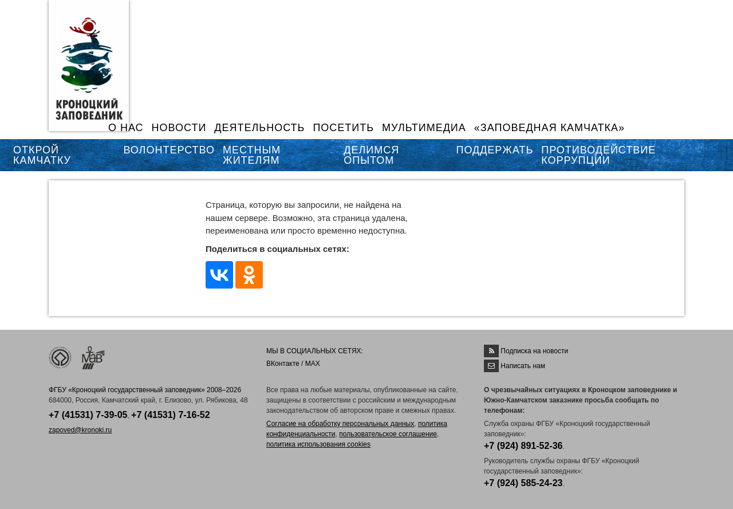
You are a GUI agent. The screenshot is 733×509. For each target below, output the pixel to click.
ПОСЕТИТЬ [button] (343, 127)
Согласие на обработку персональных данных (340, 424)
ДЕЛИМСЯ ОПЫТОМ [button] (371, 155)
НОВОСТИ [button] (179, 127)
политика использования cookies (318, 444)
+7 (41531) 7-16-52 (170, 415)
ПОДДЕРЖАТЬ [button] (494, 150)
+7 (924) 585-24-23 (523, 483)
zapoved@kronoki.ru (80, 430)
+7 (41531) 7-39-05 (88, 415)
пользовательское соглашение (388, 434)
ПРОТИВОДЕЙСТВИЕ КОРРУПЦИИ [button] (598, 155)
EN (658, 15)
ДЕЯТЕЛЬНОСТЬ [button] (259, 127)
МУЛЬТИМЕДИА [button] (424, 127)
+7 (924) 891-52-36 (523, 446)
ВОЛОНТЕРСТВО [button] (169, 150)
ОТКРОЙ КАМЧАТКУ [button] (42, 155)
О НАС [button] (126, 127)
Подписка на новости (534, 351)
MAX (312, 364)
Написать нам (523, 366)
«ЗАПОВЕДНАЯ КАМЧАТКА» (549, 127)
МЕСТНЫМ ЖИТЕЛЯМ (252, 155)
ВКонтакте (282, 364)
